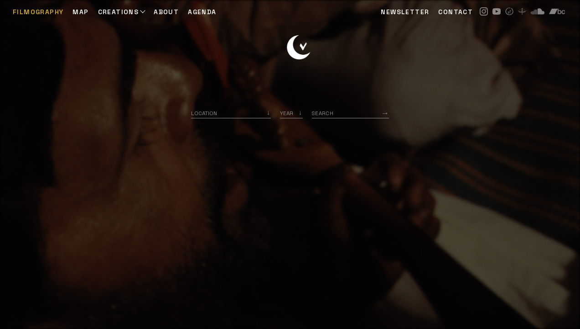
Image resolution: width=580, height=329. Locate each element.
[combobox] (231, 113)
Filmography (38, 12)
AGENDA (202, 12)
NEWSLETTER (405, 12)
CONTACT (455, 12)
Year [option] (286, 113)
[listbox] (291, 113)
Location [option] (204, 113)
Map (80, 12)
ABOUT (166, 12)
